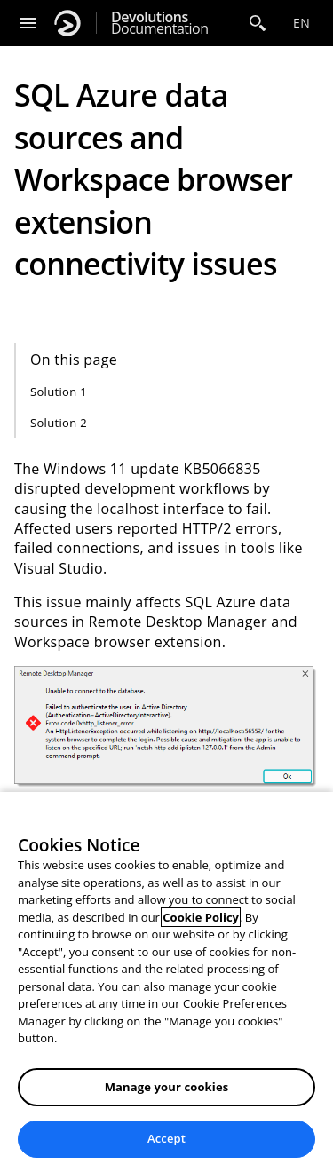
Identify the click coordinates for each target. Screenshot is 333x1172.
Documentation (159, 23)
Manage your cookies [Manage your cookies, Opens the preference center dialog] (167, 1087)
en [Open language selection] (301, 22)
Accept (166, 1138)
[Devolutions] (67, 23)
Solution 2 (58, 423)
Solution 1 (58, 392)
